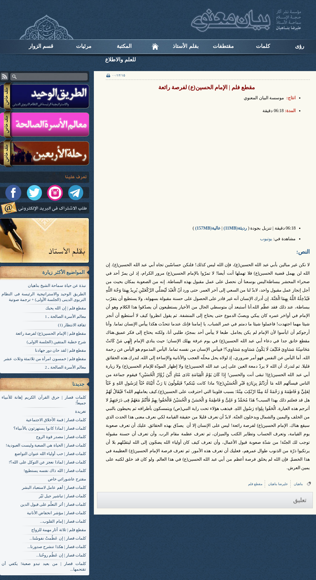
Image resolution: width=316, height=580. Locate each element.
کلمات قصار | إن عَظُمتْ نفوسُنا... (57, 538)
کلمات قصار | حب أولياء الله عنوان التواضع (50, 453)
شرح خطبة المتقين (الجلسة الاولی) (56, 341)
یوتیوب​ (266, 238)
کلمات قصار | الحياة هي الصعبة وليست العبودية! (46, 445)
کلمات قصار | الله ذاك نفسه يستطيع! (55, 470)
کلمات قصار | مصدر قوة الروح (61, 436)
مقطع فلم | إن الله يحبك (65, 308)
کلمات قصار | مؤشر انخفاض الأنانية (56, 512)
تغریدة (80, 411)
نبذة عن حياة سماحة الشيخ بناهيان (57, 285)
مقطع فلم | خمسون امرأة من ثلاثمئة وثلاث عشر (45, 358)
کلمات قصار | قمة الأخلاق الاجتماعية (56, 419)
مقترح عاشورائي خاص (67, 479)
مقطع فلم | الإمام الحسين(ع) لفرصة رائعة (51, 333)
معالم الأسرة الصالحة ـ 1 (65, 316)
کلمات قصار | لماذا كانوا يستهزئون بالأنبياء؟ (49, 428)
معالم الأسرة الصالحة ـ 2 (65, 367)
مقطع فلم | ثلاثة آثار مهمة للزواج (58, 529)
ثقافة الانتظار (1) (72, 325)
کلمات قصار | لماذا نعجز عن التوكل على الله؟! (47, 462)
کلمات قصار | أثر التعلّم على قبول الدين (53, 504)
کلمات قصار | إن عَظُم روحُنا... (61, 555)
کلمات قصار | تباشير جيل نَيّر (62, 496)
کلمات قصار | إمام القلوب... (63, 521)
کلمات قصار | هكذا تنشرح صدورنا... (56, 546)
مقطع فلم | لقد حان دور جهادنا (60, 350)
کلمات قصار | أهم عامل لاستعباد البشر (54, 487)
